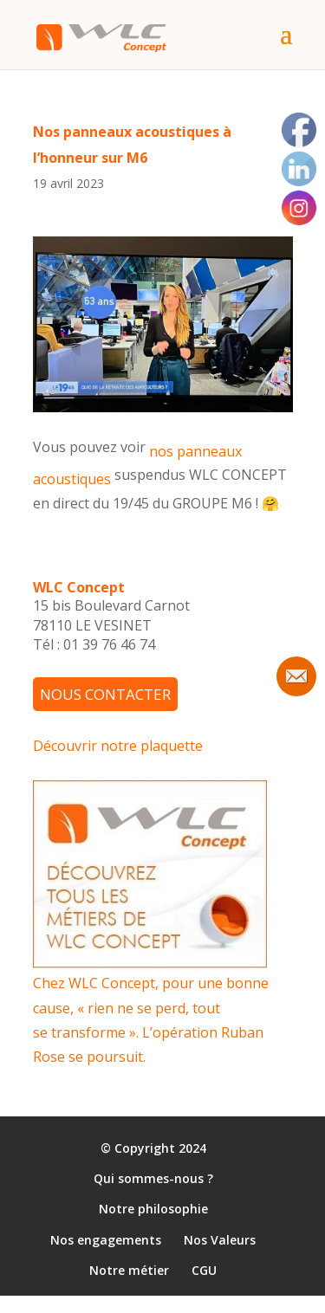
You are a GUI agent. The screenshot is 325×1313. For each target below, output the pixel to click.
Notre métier (129, 1270)
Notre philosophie (153, 1209)
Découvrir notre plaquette (118, 745)
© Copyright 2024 (153, 1148)
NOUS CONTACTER (105, 694)
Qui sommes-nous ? (153, 1179)
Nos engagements (105, 1240)
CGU (204, 1270)
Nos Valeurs (220, 1240)
